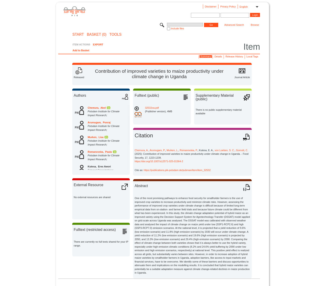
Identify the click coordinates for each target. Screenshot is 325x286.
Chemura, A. (141, 150)
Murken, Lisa (95, 137)
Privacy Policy (228, 6)
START (78, 34)
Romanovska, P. (188, 150)
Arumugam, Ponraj (99, 122)
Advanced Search (234, 24)
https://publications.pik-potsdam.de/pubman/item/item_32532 (177, 170)
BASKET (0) (97, 34)
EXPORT (98, 44)
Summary (205, 56)
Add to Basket (80, 50)
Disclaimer (210, 6)
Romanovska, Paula (100, 151)
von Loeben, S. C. (224, 150)
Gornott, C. (242, 150)
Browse (255, 24)
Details (218, 56)
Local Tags (252, 56)
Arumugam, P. (157, 150)
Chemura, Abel (97, 107)
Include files (177, 28)
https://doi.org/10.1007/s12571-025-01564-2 (159, 161)
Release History (234, 56)
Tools (115, 34)
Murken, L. (172, 150)
